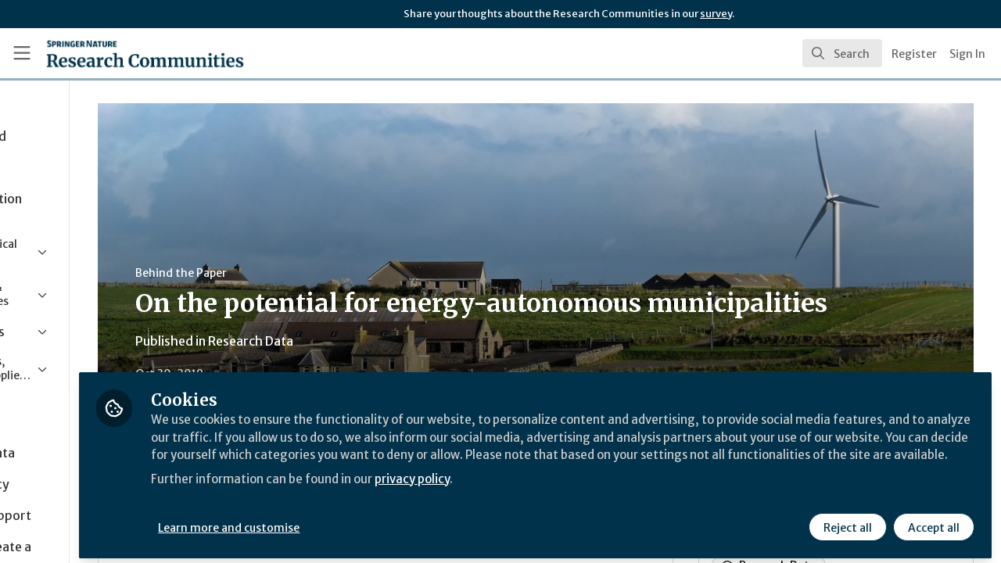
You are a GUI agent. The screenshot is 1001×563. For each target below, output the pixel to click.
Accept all (932, 522)
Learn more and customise (361, 522)
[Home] (122, 53)
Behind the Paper (296, 273)
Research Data (365, 341)
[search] (842, 53)
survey (716, 13)
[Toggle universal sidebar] (22, 53)
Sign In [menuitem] (967, 54)
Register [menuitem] (914, 54)
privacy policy (557, 491)
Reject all (846, 522)
